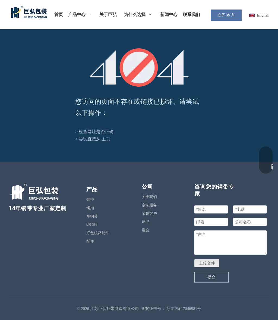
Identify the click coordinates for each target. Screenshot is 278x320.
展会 (145, 230)
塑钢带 (92, 216)
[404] (139, 67)
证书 (145, 222)
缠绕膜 (92, 224)
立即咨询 (226, 15)
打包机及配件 (97, 233)
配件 (90, 241)
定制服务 (149, 205)
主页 (106, 139)
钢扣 (90, 208)
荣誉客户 (149, 214)
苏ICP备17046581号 (183, 308)
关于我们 (149, 197)
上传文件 (207, 263)
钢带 (90, 199)
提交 (211, 277)
